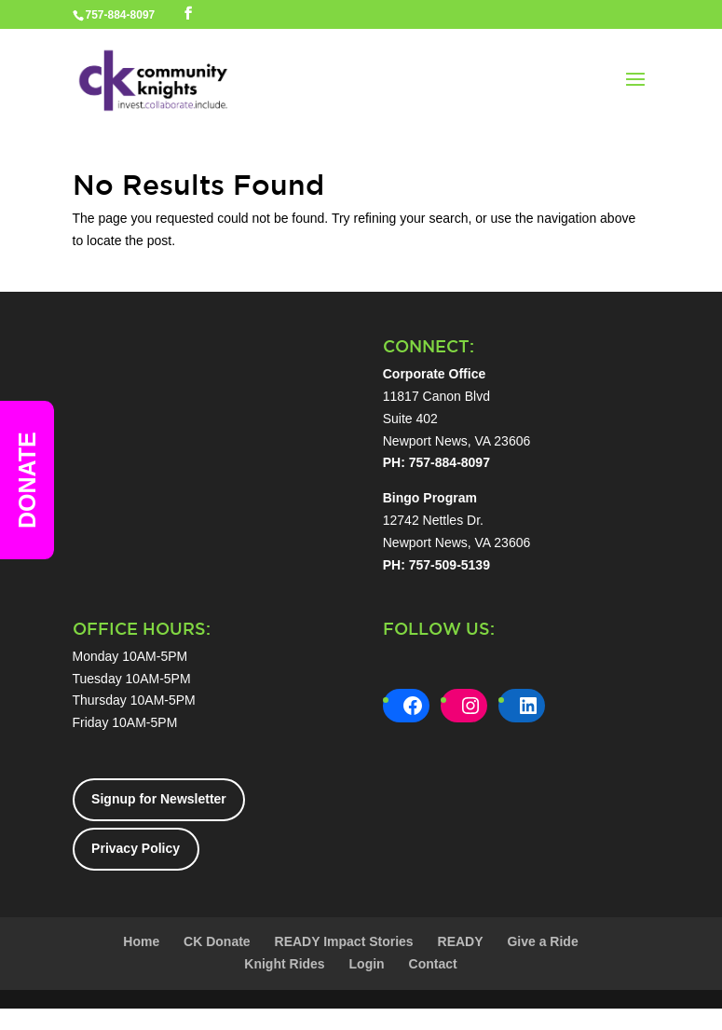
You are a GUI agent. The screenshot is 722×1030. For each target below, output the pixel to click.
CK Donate (217, 941)
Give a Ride (542, 941)
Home (141, 941)
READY (461, 941)
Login (367, 963)
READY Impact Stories (344, 941)
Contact (433, 963)
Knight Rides (284, 963)
